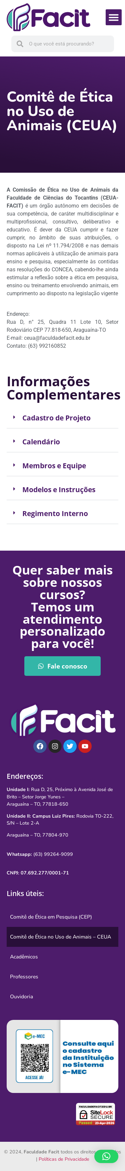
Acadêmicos (24, 956)
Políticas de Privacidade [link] (64, 1159)
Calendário (41, 441)
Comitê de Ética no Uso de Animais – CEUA (60, 937)
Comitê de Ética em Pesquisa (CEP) (51, 917)
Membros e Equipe (54, 465)
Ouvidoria (21, 996)
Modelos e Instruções (58, 489)
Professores (24, 976)
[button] (114, 17)
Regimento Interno (55, 513)
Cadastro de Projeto (56, 417)
